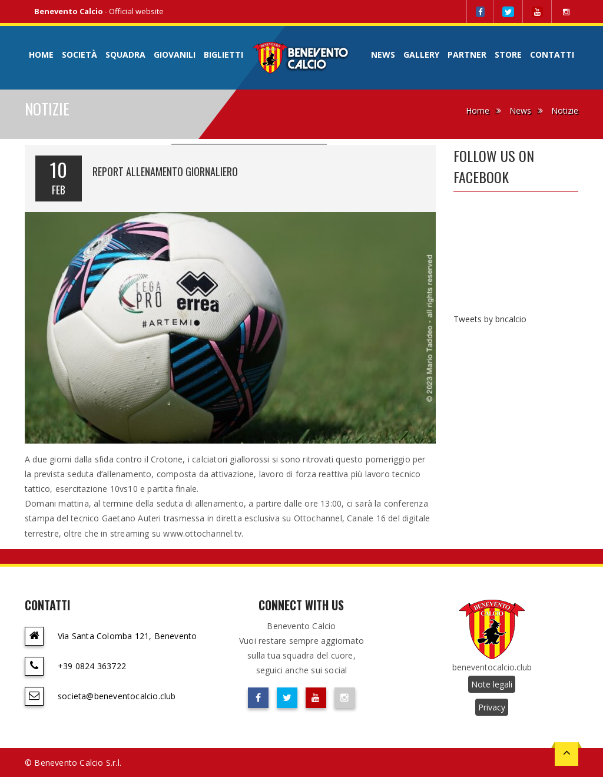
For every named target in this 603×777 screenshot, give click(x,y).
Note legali (491, 684)
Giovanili (175, 54)
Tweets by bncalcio (489, 319)
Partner (467, 54)
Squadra (125, 54)
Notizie (564, 110)
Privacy (491, 707)
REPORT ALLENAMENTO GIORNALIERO (165, 171)
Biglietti (223, 54)
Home (41, 54)
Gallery (421, 54)
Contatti (552, 54)
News (383, 54)
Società (79, 54)
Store (508, 54)
